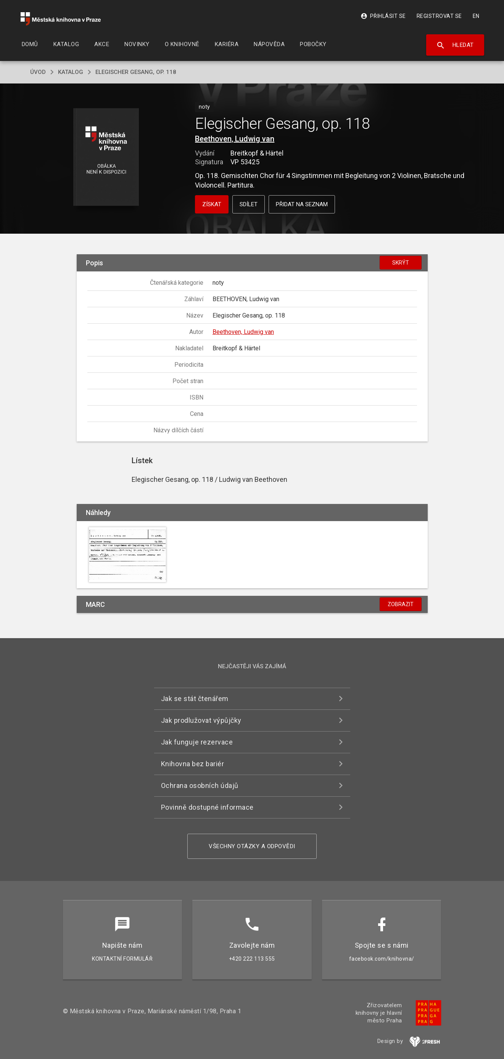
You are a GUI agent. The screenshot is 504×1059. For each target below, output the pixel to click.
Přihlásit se (383, 16)
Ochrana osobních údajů (199, 785)
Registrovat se (439, 16)
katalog (70, 72)
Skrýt (400, 263)
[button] (106, 157)
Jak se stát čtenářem (195, 699)
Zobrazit (401, 604)
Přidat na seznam (302, 204)
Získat (211, 204)
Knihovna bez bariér (192, 764)
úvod (38, 72)
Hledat (455, 45)
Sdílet (249, 204)
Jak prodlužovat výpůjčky (201, 720)
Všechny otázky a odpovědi (252, 846)
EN (476, 16)
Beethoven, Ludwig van (234, 138)
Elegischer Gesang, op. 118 (135, 72)
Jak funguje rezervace (197, 742)
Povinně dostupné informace (207, 807)
